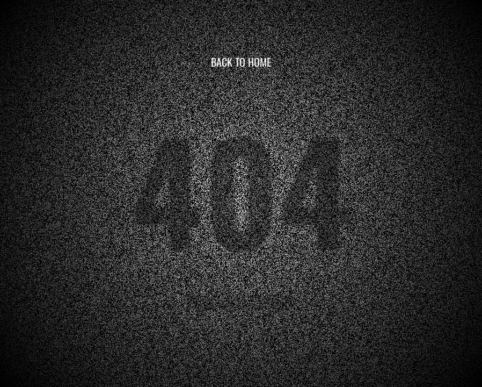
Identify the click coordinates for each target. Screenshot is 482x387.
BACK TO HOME (241, 62)
